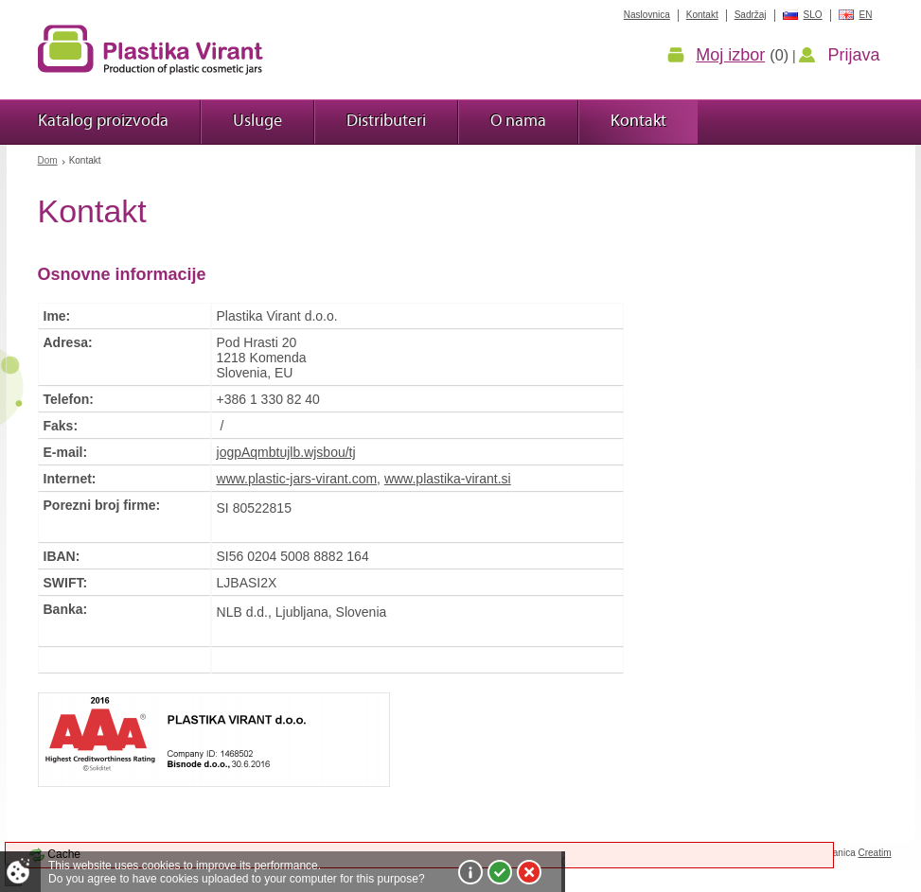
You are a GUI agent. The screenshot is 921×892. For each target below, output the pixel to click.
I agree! (499, 872)
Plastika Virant (150, 49)
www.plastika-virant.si (447, 478)
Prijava (853, 54)
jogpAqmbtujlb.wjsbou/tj (286, 452)
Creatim (874, 853)
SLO (813, 14)
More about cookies (470, 872)
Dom (48, 160)
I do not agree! (529, 872)
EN (866, 14)
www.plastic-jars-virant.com (297, 478)
